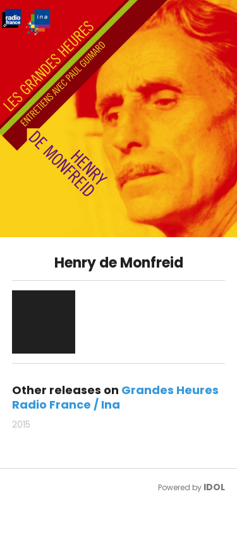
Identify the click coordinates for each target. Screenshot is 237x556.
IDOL (214, 487)
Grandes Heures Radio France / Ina (115, 397)
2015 (21, 424)
